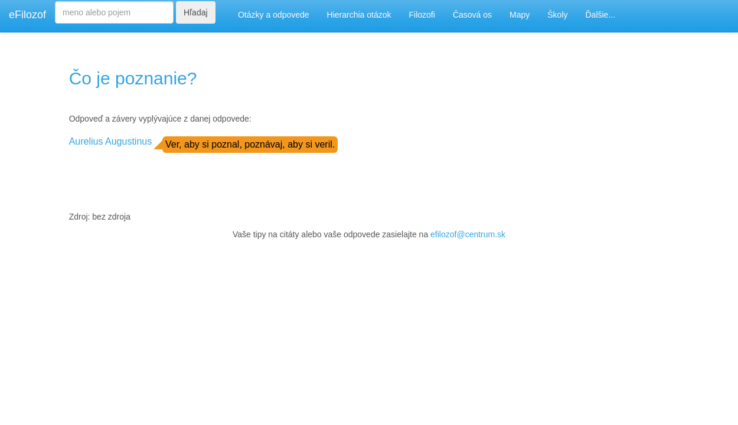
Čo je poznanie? (133, 78)
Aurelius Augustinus (110, 141)
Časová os (472, 14)
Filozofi (422, 14)
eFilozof (27, 15)
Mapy (520, 14)
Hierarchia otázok (359, 14)
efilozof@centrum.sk (467, 234)
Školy (557, 14)
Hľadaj (196, 12)
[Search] (114, 12)
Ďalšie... (601, 14)
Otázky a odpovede (273, 14)
